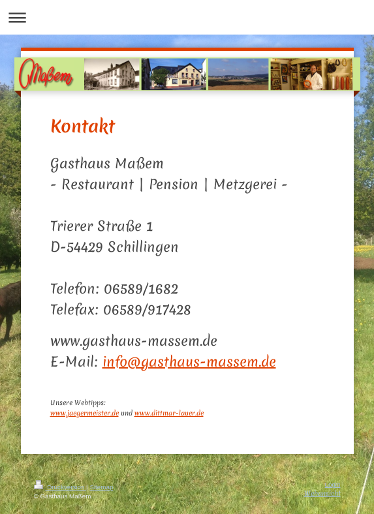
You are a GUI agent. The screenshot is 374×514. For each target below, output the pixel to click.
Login (333, 484)
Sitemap (101, 487)
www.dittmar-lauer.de (169, 412)
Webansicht (322, 493)
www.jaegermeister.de (84, 412)
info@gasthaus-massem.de (189, 361)
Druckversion (60, 487)
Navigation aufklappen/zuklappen (187, 17)
